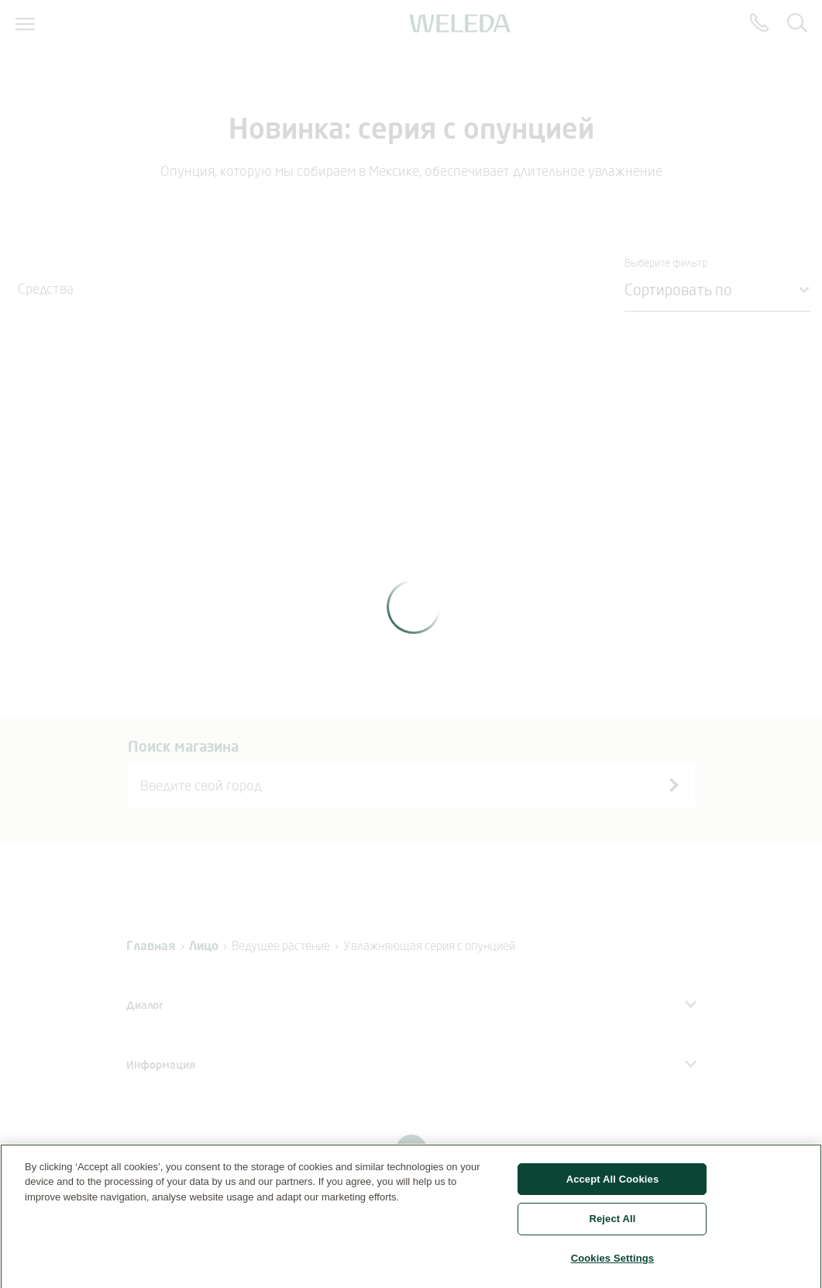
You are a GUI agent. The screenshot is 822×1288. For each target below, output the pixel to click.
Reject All (612, 1224)
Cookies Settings (613, 1263)
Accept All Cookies (612, 1184)
